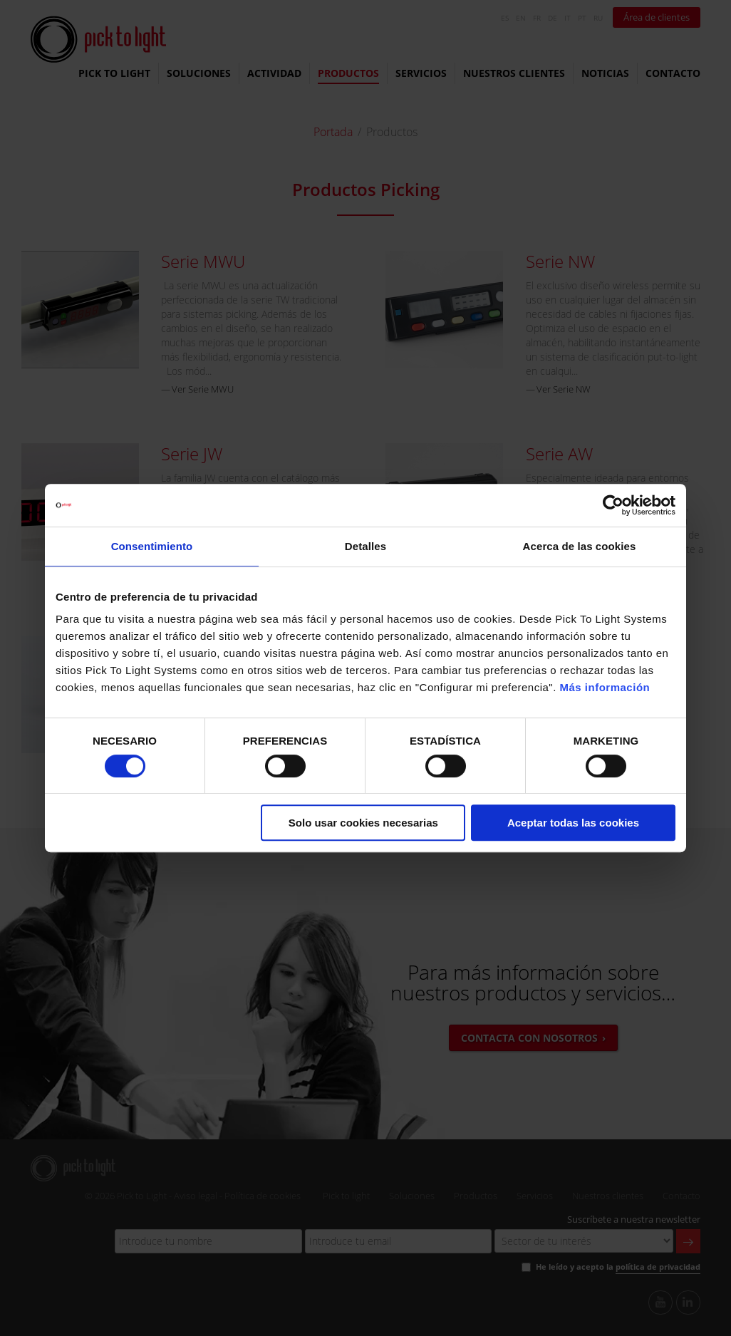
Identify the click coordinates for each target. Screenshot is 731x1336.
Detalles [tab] (365, 546)
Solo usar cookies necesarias (363, 823)
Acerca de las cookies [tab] (579, 546)
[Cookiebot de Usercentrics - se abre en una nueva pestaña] (613, 505)
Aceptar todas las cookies (573, 823)
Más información (605, 687)
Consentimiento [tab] (152, 546)
